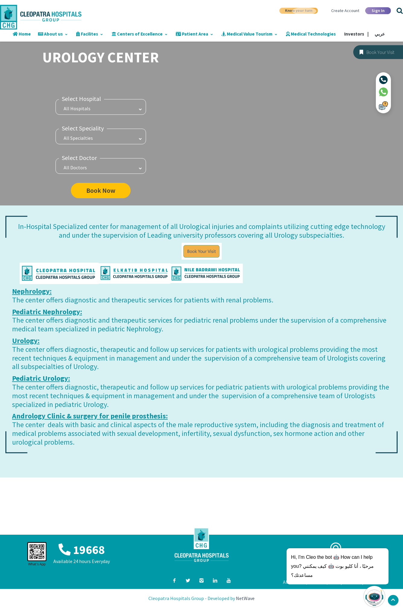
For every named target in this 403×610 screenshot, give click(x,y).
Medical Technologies (311, 34)
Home (22, 34)
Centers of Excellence (139, 34)
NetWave (245, 598)
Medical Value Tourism (249, 34)
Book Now (100, 190)
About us (53, 34)
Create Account (345, 10)
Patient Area (194, 34)
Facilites (89, 34)
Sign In (378, 10)
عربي (380, 34)
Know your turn (298, 10)
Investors (356, 34)
